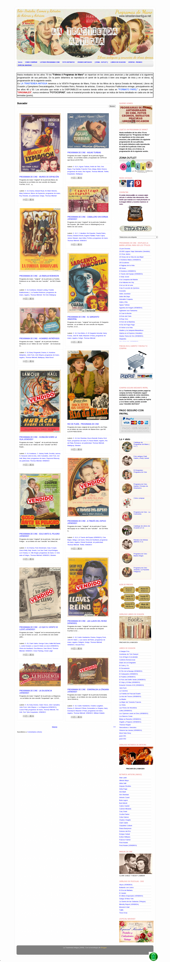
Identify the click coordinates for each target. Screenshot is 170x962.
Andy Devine (33, 705)
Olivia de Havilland (92, 540)
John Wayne (39, 355)
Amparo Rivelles (125, 786)
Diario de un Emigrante (127, 663)
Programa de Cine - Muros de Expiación (39, 177)
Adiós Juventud (124, 294)
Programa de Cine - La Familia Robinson (39, 276)
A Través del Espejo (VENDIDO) (90, 537)
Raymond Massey (53, 458)
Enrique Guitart (124, 834)
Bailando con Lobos (126, 887)
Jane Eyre (123, 688)
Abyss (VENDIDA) (125, 885)
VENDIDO (83, 240)
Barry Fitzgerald (34, 352)
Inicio (20, 62)
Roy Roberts (23, 196)
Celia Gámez (124, 817)
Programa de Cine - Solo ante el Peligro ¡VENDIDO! (39, 535)
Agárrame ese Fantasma (128, 310)
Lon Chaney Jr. (24, 553)
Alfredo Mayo (124, 780)
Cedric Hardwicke (83, 637)
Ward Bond (49, 357)
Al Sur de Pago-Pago (127, 325)
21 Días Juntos (124, 254)
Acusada (122, 291)
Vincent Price (79, 645)
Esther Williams (124, 837)
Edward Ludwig (42, 290)
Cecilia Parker (124, 814)
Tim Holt (45, 295)
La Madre (122, 699)
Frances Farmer (125, 840)
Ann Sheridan (82, 438)
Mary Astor (26, 458)
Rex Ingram (87, 171)
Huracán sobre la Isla (28, 456)
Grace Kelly (23, 550)
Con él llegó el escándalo (128, 657)
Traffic (121, 910)
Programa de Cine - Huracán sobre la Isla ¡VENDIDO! (38, 438)
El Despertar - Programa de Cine (140, 471)
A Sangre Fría (124, 651)
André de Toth (95, 166)
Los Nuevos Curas (125, 716)
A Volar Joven (124, 277)
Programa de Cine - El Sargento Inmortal (83, 318)
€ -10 (26, 191)
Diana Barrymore (125, 828)
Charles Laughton (97, 706)
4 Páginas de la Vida (126, 265)
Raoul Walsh (93, 441)
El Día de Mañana (125, 890)
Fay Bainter (76, 169)
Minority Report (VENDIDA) (129, 904)
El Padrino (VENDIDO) (127, 677)
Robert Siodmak (86, 542)
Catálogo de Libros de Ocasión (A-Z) (142, 527)
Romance (77, 443)
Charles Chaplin (125, 820)
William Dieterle (99, 713)
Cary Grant (123, 811)
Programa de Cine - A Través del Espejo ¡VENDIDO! (86, 522)
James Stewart (72, 238)
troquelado (71, 174)
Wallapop (79, 174)
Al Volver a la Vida (126, 327)
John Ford (30, 355)
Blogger (103, 947)
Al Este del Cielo (125, 316)
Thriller (106, 171)
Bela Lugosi (123, 800)
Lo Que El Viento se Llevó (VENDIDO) (45, 646)
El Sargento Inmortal (95, 333)
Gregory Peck (101, 637)
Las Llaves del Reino (86, 640)
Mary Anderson (24, 193)
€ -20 (26, 643)
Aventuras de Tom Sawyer (128, 654)
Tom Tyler (26, 712)
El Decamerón (124, 668)
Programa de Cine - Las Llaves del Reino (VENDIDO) (87, 622)
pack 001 (122, 736)
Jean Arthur (82, 238)
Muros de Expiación (38, 193)
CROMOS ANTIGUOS (84, 62)
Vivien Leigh (48, 651)
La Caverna (123, 691)
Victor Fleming (38, 651)
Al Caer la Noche (125, 313)
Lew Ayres (81, 540)
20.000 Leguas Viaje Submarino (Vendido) (134, 251)
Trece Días (123, 913)
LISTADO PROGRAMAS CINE (50, 62)
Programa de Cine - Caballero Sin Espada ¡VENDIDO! (87, 218)
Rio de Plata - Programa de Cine (83, 424)
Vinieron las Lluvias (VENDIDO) (130, 730)
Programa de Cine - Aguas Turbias (84, 153)
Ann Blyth (122, 792)
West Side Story (125, 733)
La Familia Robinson (38, 292)
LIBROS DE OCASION (118, 62)
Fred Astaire (123, 842)
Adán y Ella (123, 302)
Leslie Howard (26, 646)
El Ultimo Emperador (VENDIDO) (131, 896)
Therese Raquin (125, 725)
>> (114, 727)
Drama (31, 191)
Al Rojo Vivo (123, 319)
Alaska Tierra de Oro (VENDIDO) (131, 336)
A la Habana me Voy (126, 282)
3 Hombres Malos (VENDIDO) (130, 260)
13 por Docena (124, 248)
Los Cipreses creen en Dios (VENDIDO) (133, 713)
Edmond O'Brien (80, 708)
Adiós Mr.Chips (124, 296)
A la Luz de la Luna (126, 285)
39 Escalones (124, 262)
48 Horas (122, 268)
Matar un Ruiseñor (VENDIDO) (130, 719)
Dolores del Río (125, 831)
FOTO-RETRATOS (68, 62)
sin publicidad (34, 196)
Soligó (42, 196)
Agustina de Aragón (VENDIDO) (130, 308)
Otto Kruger (34, 553)
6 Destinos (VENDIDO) (127, 271)
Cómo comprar (139, 498)
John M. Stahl (77, 336)
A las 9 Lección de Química (129, 288)
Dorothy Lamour (54, 453)
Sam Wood (48, 648)
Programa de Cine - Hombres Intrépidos (39, 338)
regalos (27, 295)
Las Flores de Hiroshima (128, 708)
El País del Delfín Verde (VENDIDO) (132, 679)
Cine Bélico (81, 333)
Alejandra (122, 339)
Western (78, 445)
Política (89, 238)
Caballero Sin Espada (87, 233)
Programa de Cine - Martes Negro (141, 555)
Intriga (94, 169)
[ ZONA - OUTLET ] (101, 62)
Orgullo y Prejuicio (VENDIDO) (130, 722)
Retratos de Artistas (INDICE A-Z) (141, 541)
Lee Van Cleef (42, 550)
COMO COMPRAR (31, 62)
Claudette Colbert (125, 825)
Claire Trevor (43, 705)
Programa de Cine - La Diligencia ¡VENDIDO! (35, 692)
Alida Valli (122, 783)
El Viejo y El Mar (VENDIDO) (129, 682)
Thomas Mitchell (51, 196)
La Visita (122, 705)
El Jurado (122, 893)
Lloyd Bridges (53, 550)
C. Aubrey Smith (42, 453)
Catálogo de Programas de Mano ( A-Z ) (141, 444)
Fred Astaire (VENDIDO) (128, 845)
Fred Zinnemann (40, 548)
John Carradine (42, 456)
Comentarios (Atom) (34, 732)
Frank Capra (100, 235)
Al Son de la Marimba (127, 322)
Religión (81, 642)
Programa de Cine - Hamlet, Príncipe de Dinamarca (141, 486)
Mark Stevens (52, 191)
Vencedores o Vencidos (127, 727)
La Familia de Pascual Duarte (130, 694)
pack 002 (122, 739)
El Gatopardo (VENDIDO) (128, 674)
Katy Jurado (32, 550)
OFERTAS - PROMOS (135, 62)
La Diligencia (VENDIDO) (47, 707)
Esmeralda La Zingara (95, 708)
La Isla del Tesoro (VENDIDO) (130, 696)
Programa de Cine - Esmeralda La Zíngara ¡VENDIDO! (88, 691)
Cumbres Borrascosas (127, 660)
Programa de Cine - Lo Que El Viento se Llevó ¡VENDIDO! (38, 628)
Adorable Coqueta (126, 299)
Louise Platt (23, 710)
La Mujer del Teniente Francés (130, 702)
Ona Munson (38, 648)
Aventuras (32, 290)
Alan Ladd (123, 778)
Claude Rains (100, 233)
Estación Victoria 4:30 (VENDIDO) (131, 685)
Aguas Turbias (84, 166)
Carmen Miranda (125, 809)
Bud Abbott (123, 803)
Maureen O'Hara (89, 336)
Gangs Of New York (126, 899)
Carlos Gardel (124, 806)
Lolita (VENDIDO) (125, 710)
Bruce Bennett (92, 438)
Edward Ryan (39, 191)
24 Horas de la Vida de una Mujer (131, 257)
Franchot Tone (86, 169)
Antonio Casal (124, 797)
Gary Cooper (51, 548)
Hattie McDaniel (54, 643)
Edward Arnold (78, 235)
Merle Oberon (102, 169)
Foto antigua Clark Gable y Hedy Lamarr (141, 457)
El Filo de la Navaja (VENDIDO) (130, 671)
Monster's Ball (124, 907)
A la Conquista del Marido (128, 279)
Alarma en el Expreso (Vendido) (130, 333)
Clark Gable (33, 643)
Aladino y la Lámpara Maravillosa (131, 330)
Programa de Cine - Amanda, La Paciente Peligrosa (141, 569)
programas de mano (53, 193)
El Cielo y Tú (124, 665)
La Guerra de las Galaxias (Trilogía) (132, 901)
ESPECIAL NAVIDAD (25, 65)
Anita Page (123, 789)
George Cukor (43, 643)
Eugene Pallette (89, 235)
